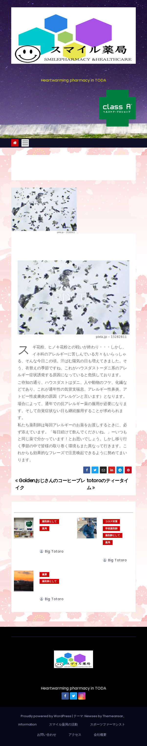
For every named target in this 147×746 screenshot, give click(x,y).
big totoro (51, 551)
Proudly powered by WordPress (46, 716)
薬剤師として (49, 521)
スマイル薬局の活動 (63, 724)
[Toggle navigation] (25, 143)
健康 (44, 574)
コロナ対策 (111, 521)
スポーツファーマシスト (107, 724)
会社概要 (100, 734)
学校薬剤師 (111, 528)
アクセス (75, 734)
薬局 (44, 528)
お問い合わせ (46, 734)
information (27, 724)
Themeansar (113, 716)
